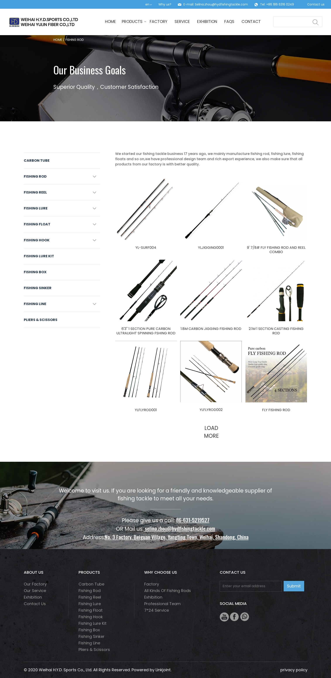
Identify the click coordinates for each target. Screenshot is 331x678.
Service (182, 21)
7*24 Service (156, 610)
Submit (294, 586)
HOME (110, 21)
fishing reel (35, 192)
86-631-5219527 (192, 520)
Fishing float (37, 224)
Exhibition (207, 21)
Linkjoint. (163, 670)
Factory (158, 21)
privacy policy (293, 670)
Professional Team (162, 603)
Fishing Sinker (37, 287)
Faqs (229, 21)
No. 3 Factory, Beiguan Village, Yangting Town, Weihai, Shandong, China (177, 537)
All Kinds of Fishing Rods (167, 590)
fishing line (35, 303)
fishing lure (36, 208)
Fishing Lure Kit (39, 256)
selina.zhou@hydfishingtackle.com (179, 528)
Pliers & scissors (40, 319)
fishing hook (37, 240)
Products (133, 21)
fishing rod (35, 176)
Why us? (164, 4)
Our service (35, 590)
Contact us (315, 4)
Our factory (35, 584)
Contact (251, 21)
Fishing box (35, 272)
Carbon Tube (37, 160)
